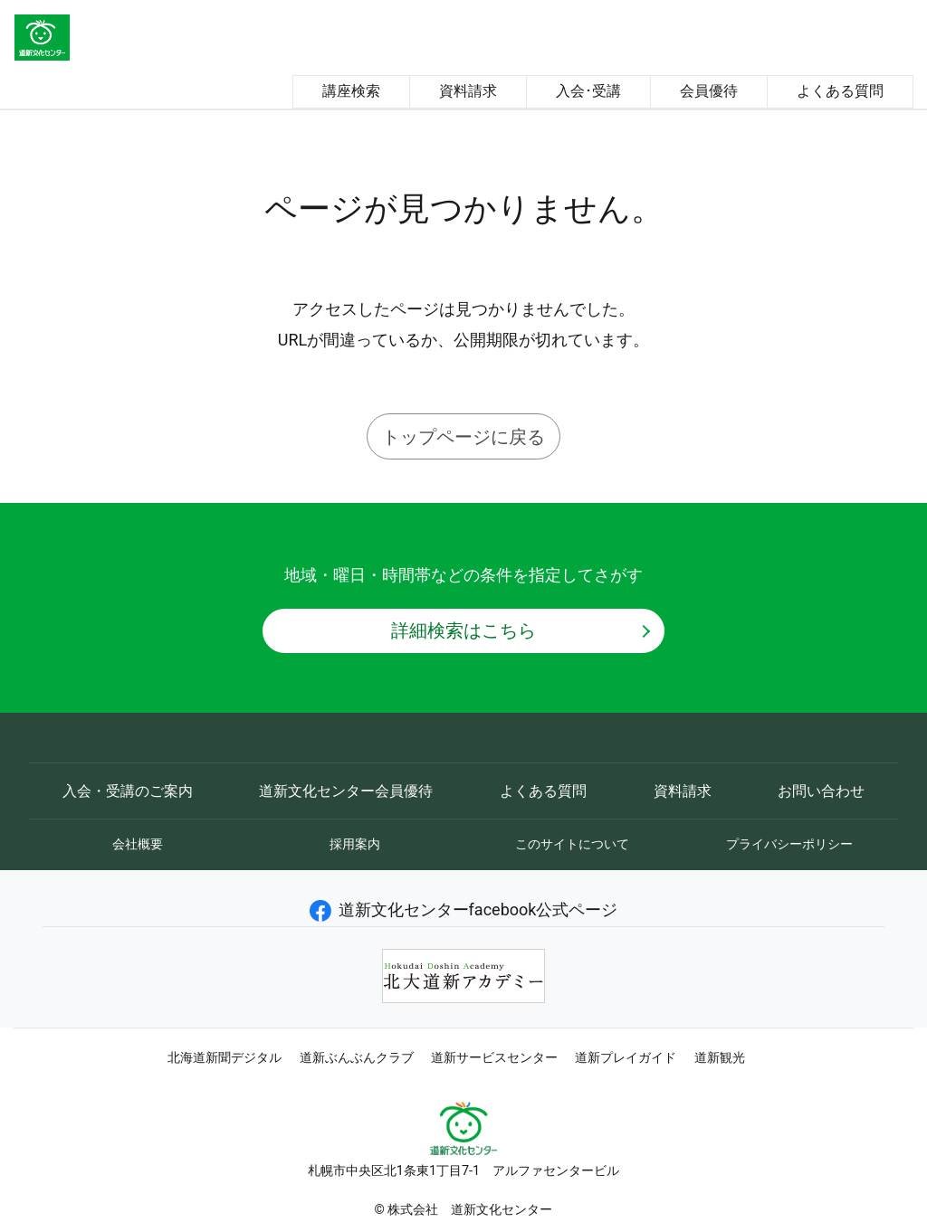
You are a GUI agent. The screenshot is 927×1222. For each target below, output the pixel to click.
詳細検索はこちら (463, 630)
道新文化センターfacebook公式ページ (464, 909)
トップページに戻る (463, 437)
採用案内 (355, 844)
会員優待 (709, 90)
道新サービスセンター (494, 1057)
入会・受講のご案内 (127, 791)
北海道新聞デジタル (224, 1057)
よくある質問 (840, 90)
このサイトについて (572, 844)
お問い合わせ (821, 791)
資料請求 (468, 90)
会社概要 (137, 844)
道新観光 (719, 1057)
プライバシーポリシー (789, 844)
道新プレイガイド (625, 1057)
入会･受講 (588, 90)
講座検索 (351, 90)
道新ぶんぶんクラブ (357, 1057)
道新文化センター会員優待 (346, 791)
